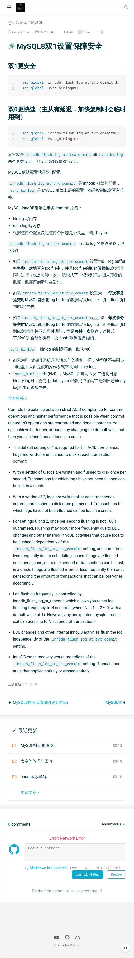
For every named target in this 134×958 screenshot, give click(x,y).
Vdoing (75, 946)
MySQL (37, 22)
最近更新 (27, 731)
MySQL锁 (113, 703)
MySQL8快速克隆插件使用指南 (40, 703)
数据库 (21, 22)
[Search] (126, 7)
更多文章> (30, 793)
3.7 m (86, 32)
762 (71, 32)
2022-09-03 (46, 32)
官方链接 (18, 399)
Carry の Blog (21, 32)
